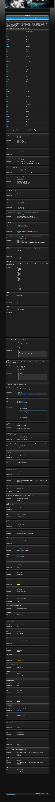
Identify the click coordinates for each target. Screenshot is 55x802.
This (17, 543)
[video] (7, 53)
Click (18, 517)
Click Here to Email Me (21, 208)
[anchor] (7, 66)
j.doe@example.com (20, 207)
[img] (7, 51)
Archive (45, 793)
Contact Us (37, 793)
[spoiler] (7, 116)
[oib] (7, 104)
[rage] (7, 106)
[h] (6, 84)
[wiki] (7, 126)
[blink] (7, 71)
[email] (7, 43)
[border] (7, 73)
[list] (7, 49)
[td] (7, 122)
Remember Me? (35, 2)
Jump (18, 626)
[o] (6, 102)
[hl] (7, 89)
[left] (7, 39)
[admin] (7, 64)
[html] (7, 58)
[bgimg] (7, 69)
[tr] (6, 124)
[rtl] (7, 107)
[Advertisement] (24, 783)
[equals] (7, 81)
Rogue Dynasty (41, 793)
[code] (7, 54)
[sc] (7, 111)
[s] (6, 109)
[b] (6, 31)
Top (47, 793)
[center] (12, 39)
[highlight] (8, 38)
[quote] (7, 59)
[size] (7, 34)
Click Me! (18, 232)
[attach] (7, 63)
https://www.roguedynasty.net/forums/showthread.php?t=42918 (27, 231)
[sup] (7, 119)
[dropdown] (8, 79)
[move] (7, 101)
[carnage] (8, 74)
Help (47, 0)
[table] (7, 121)
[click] (7, 76)
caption (18, 552)
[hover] (7, 94)
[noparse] (8, 61)
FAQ (7, 13)
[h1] (7, 86)
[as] (7, 68)
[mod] (7, 99)
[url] (7, 44)
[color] (7, 33)
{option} (7, 547)
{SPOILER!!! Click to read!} (21, 718)
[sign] (7, 112)
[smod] (7, 114)
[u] (9, 31)
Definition (18, 526)
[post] (7, 48)
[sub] (7, 117)
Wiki (18, 772)
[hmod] (7, 91)
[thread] (7, 46)
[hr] (7, 96)
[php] (7, 56)
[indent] (7, 41)
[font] (7, 36)
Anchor (18, 465)
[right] (9, 39)
